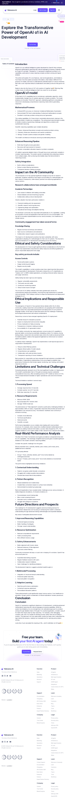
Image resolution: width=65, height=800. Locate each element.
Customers (53, 701)
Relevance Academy (56, 696)
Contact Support (41, 762)
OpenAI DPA (54, 727)
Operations (39, 677)
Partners (39, 708)
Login (35, 10)
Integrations (54, 684)
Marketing (39, 674)
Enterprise (39, 706)
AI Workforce (54, 674)
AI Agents (53, 672)
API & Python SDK (41, 701)
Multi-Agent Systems (56, 677)
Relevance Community (56, 762)
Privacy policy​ (54, 718)
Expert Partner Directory (43, 711)
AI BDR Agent (54, 682)
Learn (52, 698)
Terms (52, 723)
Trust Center (40, 720)
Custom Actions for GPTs (57, 686)
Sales (38, 672)
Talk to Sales (42, 10)
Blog (52, 703)
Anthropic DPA (54, 725)
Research (39, 679)
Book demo (40, 703)
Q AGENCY (9, 700)
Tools (52, 708)
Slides (52, 689)
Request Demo (38, 651)
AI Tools (53, 679)
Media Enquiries (41, 723)
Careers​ (39, 718)
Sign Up (52, 10)
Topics (52, 706)
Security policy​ (55, 720)
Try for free (32, 44)
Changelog (39, 698)
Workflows (53, 711)
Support (39, 682)
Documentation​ (40, 696)
